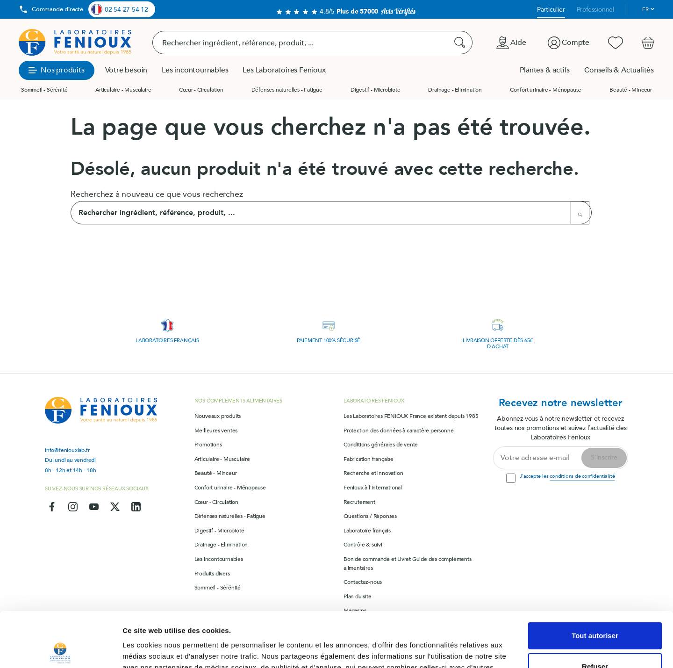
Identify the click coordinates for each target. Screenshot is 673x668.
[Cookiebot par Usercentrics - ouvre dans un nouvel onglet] (60, 650)
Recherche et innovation (373, 473)
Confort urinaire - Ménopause (545, 89)
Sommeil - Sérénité (44, 89)
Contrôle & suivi (363, 544)
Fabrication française (369, 459)
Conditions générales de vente (381, 444)
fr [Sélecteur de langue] (645, 9)
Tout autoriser (595, 581)
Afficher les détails (154, 650)
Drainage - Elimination (455, 89)
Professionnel (595, 9)
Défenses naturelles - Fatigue (286, 89)
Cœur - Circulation (201, 89)
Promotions (208, 444)
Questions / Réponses (370, 516)
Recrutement (359, 502)
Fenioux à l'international (373, 487)
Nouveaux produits (217, 416)
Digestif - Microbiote (376, 89)
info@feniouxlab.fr (67, 450)
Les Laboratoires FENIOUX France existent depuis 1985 (411, 416)
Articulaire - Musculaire (123, 89)
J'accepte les (567, 476)
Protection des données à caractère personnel (399, 430)
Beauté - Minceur (630, 89)
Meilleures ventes (216, 430)
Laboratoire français (367, 530)
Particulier (551, 9)
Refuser (595, 611)
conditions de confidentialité (582, 476)
